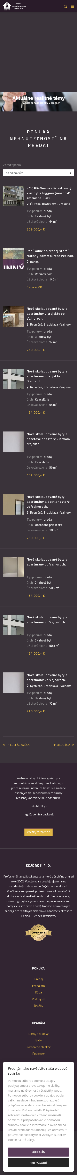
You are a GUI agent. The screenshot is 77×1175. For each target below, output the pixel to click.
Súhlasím (38, 1152)
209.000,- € (36, 229)
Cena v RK (34, 287)
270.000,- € (36, 711)
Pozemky (38, 1053)
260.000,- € (36, 349)
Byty (39, 1040)
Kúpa (38, 992)
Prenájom (38, 985)
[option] (38, 101)
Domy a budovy (38, 1033)
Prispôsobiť (38, 1163)
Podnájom (38, 999)
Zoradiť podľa (12, 165)
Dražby (38, 1005)
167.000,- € (36, 475)
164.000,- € (36, 412)
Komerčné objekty (39, 1047)
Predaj (38, 979)
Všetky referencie (38, 832)
